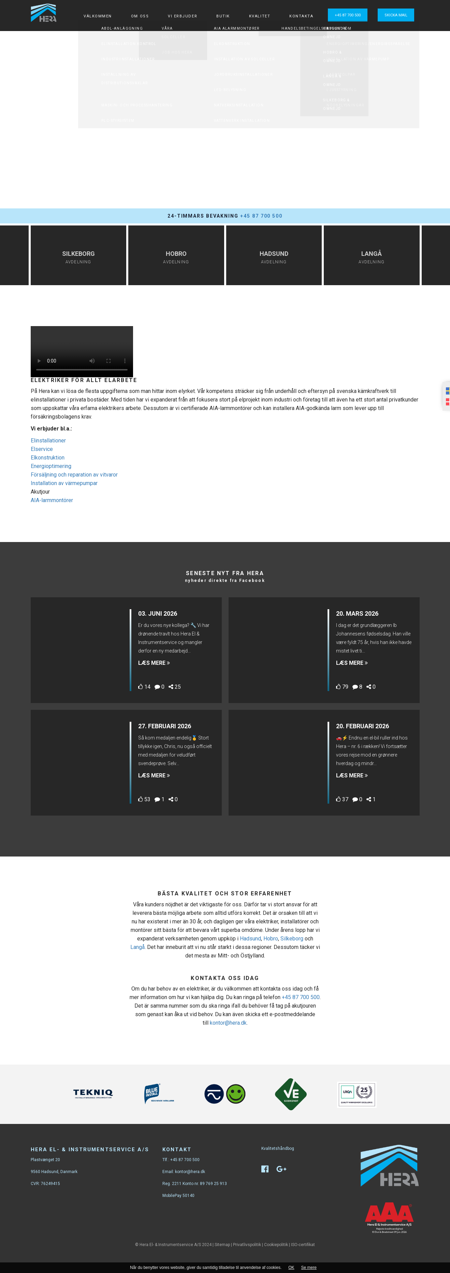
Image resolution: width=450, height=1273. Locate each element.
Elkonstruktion (47, 457)
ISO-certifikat (303, 1244)
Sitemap (222, 1244)
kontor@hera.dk (228, 1023)
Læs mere (154, 663)
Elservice (42, 449)
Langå (137, 947)
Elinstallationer (48, 440)
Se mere (309, 1267)
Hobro (270, 938)
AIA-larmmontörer (52, 500)
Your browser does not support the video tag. (82, 351)
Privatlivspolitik (247, 1244)
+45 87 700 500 (348, 15)
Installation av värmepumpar (64, 483)
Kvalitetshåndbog (277, 1148)
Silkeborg (291, 938)
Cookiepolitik (276, 1244)
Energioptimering (51, 466)
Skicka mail (395, 15)
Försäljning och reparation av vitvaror (74, 474)
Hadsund (250, 938)
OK (291, 1267)
